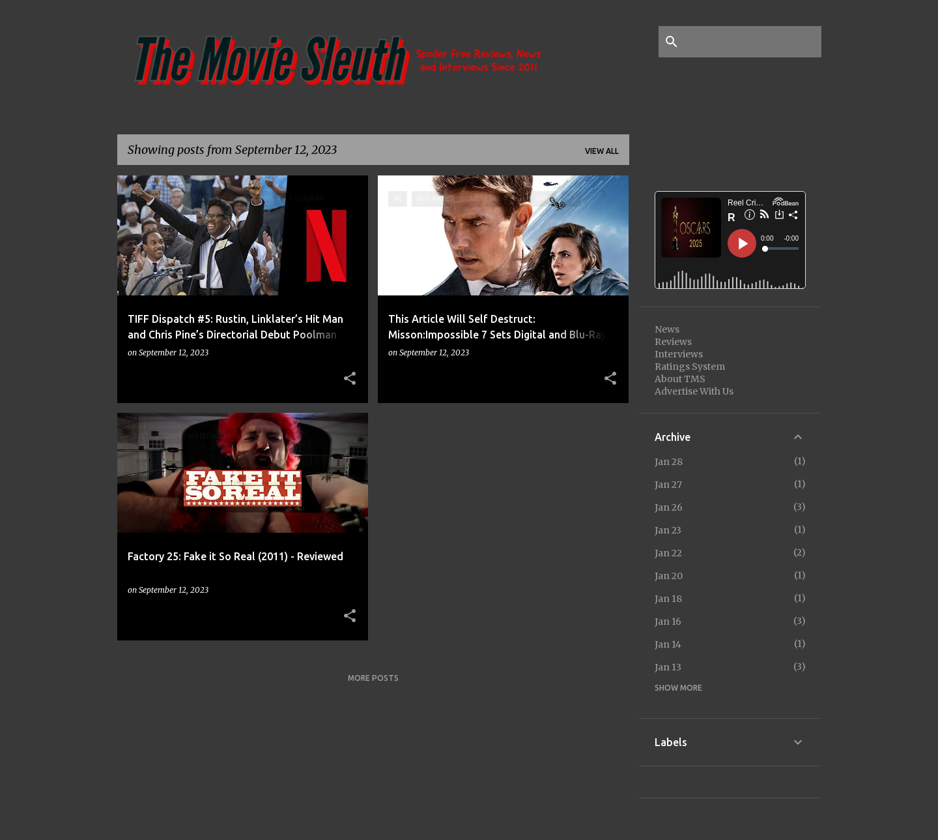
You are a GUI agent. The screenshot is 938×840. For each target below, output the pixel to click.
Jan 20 (669, 576)
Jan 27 (668, 484)
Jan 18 (668, 599)
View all (602, 151)
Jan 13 (668, 667)
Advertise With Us (694, 391)
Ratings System (690, 366)
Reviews (673, 342)
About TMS (680, 379)
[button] (350, 378)
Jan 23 (668, 530)
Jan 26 (669, 507)
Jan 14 (668, 644)
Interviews (679, 354)
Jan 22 (668, 553)
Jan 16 (668, 621)
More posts (373, 678)
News (667, 329)
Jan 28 (669, 462)
